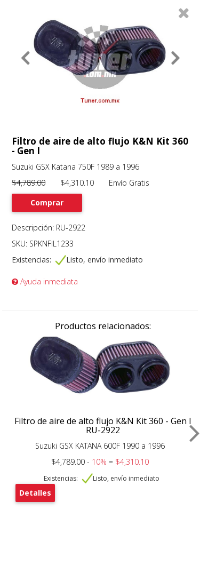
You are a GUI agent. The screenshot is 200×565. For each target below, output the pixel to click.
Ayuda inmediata (45, 281)
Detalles (35, 493)
